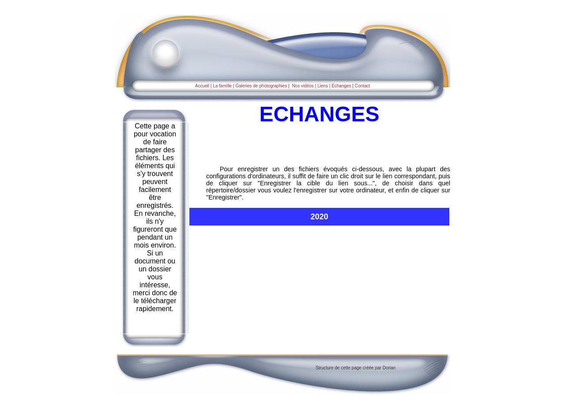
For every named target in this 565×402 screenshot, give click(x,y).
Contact (362, 85)
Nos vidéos (302, 85)
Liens (322, 85)
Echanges (340, 85)
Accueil (202, 85)
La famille (222, 85)
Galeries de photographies (261, 85)
